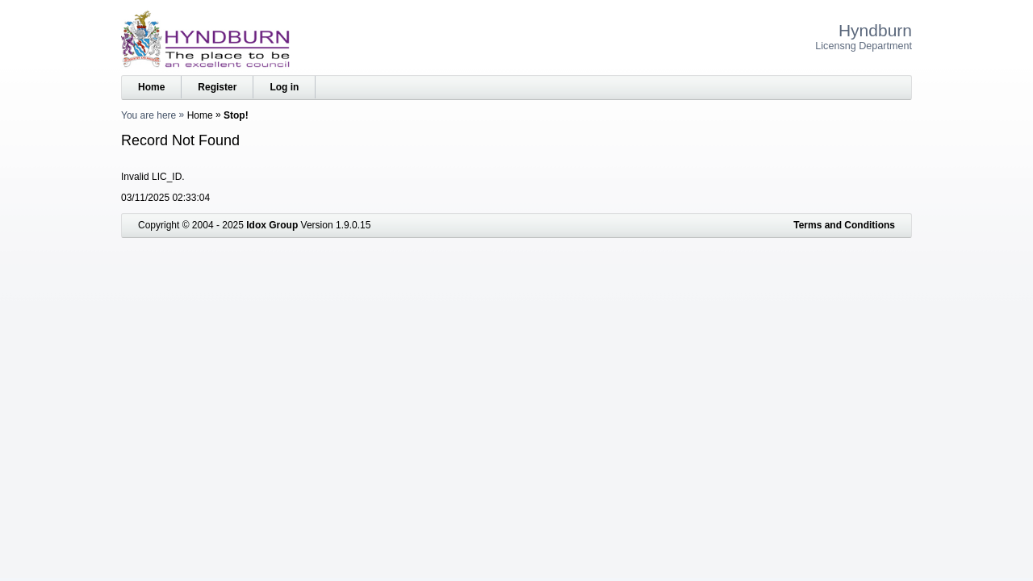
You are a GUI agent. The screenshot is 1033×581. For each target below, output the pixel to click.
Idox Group (272, 225)
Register (217, 87)
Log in (284, 87)
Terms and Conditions (844, 225)
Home (151, 87)
